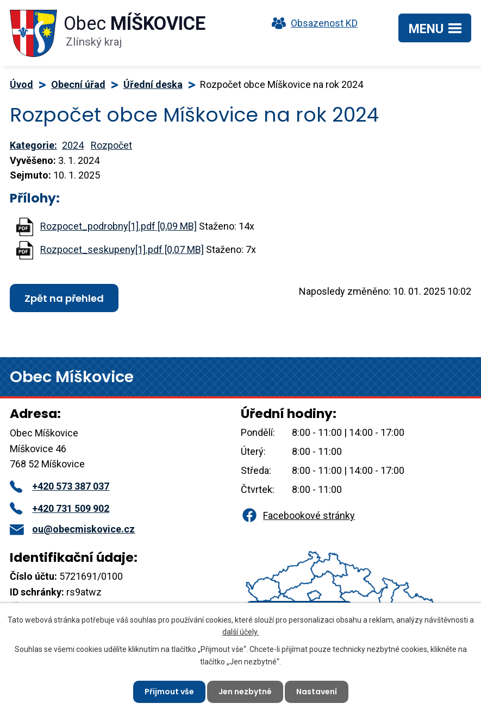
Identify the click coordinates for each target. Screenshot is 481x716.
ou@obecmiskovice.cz (72, 529)
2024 (73, 145)
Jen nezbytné (245, 691)
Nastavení (316, 691)
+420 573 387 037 (59, 486)
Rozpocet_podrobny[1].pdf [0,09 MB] (118, 226)
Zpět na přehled (64, 298)
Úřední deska (153, 84)
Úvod (21, 84)
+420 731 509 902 (59, 508)
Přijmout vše (169, 691)
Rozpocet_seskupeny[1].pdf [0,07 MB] (122, 249)
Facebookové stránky (298, 515)
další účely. (240, 632)
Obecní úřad (78, 84)
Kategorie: (33, 145)
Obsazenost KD (312, 23)
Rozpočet (111, 145)
